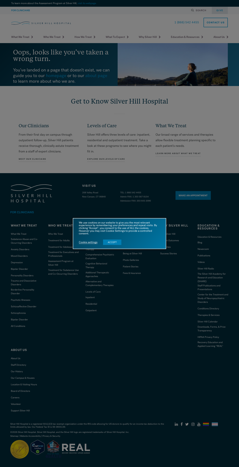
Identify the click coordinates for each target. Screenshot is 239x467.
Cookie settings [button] (88, 242)
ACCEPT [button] (112, 242)
